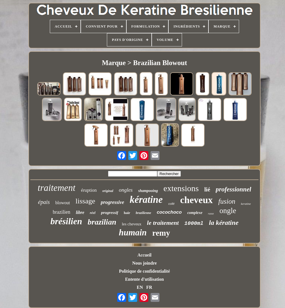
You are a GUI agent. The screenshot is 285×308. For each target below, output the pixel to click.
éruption (89, 190)
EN (140, 287)
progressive (112, 202)
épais (44, 202)
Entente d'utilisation (144, 279)
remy (161, 232)
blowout (62, 202)
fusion (226, 201)
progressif (109, 212)
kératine (146, 199)
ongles (126, 190)
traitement (56, 188)
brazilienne (143, 213)
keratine (246, 203)
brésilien (66, 221)
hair (127, 213)
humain (133, 232)
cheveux (196, 200)
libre (80, 212)
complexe (194, 213)
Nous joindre (144, 263)
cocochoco (169, 212)
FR (149, 287)
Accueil (144, 255)
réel (92, 213)
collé (171, 203)
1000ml (193, 223)
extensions (181, 188)
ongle (227, 210)
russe (211, 213)
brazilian (102, 222)
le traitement (163, 222)
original (107, 191)
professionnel (233, 189)
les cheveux (131, 224)
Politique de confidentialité (144, 271)
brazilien (61, 212)
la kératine (224, 222)
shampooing (148, 191)
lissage (85, 201)
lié (207, 189)
